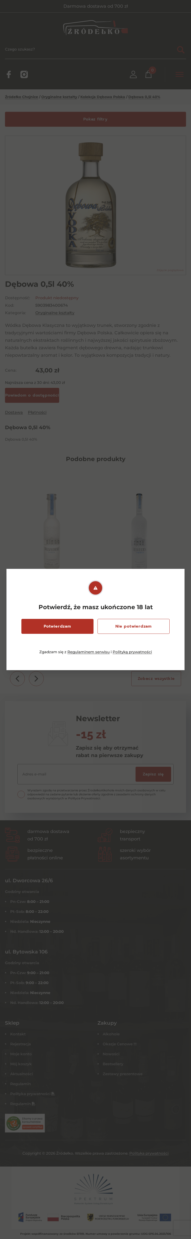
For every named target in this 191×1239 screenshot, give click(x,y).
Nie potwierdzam (133, 626)
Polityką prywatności (132, 651)
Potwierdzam (57, 626)
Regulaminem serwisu (88, 651)
